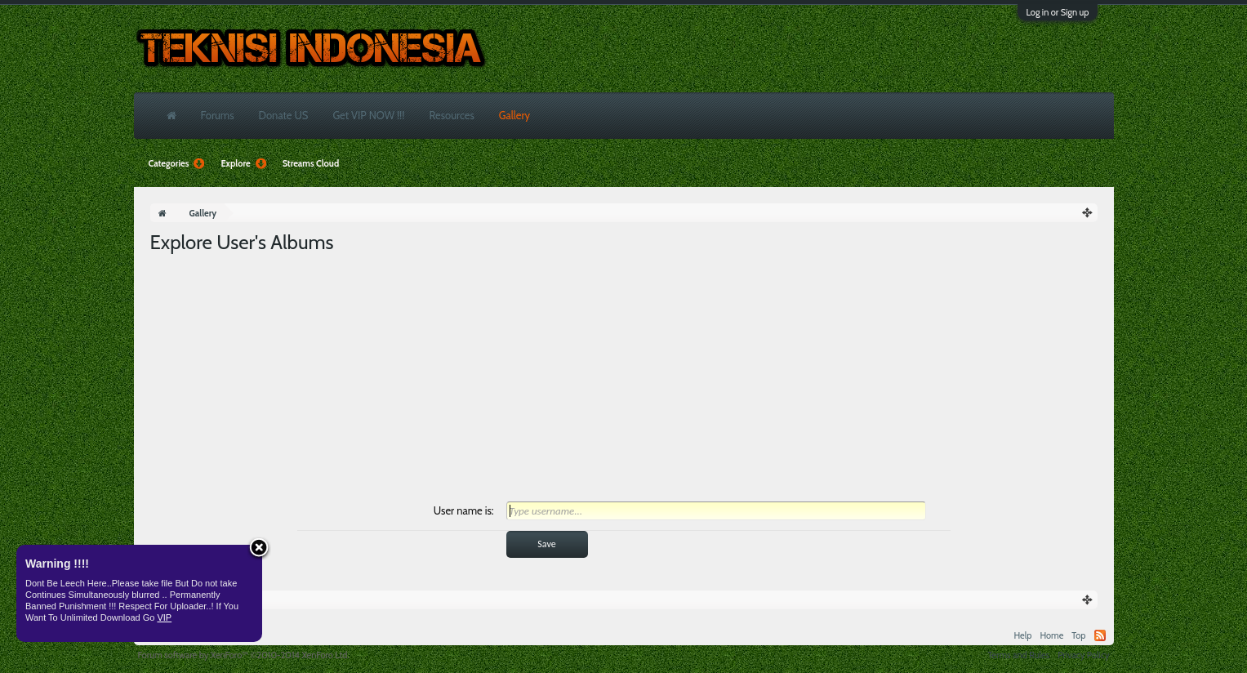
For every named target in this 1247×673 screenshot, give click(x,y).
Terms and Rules (1018, 655)
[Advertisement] (624, 378)
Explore (242, 164)
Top (1078, 635)
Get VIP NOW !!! (368, 115)
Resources (451, 115)
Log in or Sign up (1057, 12)
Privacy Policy (1083, 655)
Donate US (284, 115)
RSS (1100, 635)
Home (1051, 635)
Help (1022, 635)
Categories (177, 164)
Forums (217, 115)
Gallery (514, 115)
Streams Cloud (311, 163)
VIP (164, 617)
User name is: (464, 510)
